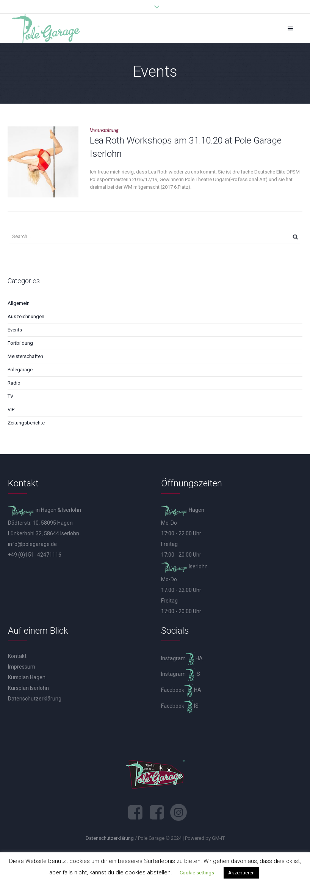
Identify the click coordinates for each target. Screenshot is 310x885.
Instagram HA (182, 658)
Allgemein (19, 303)
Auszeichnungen (26, 316)
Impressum (21, 667)
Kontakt (17, 656)
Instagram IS (180, 674)
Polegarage (20, 369)
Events (15, 330)
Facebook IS (180, 706)
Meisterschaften (25, 356)
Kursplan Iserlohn (28, 688)
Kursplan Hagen (26, 677)
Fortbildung (20, 343)
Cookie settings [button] (197, 873)
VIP (11, 409)
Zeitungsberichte (26, 423)
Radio (14, 383)
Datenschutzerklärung (34, 699)
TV (10, 396)
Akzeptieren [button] (241, 873)
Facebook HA (181, 690)
